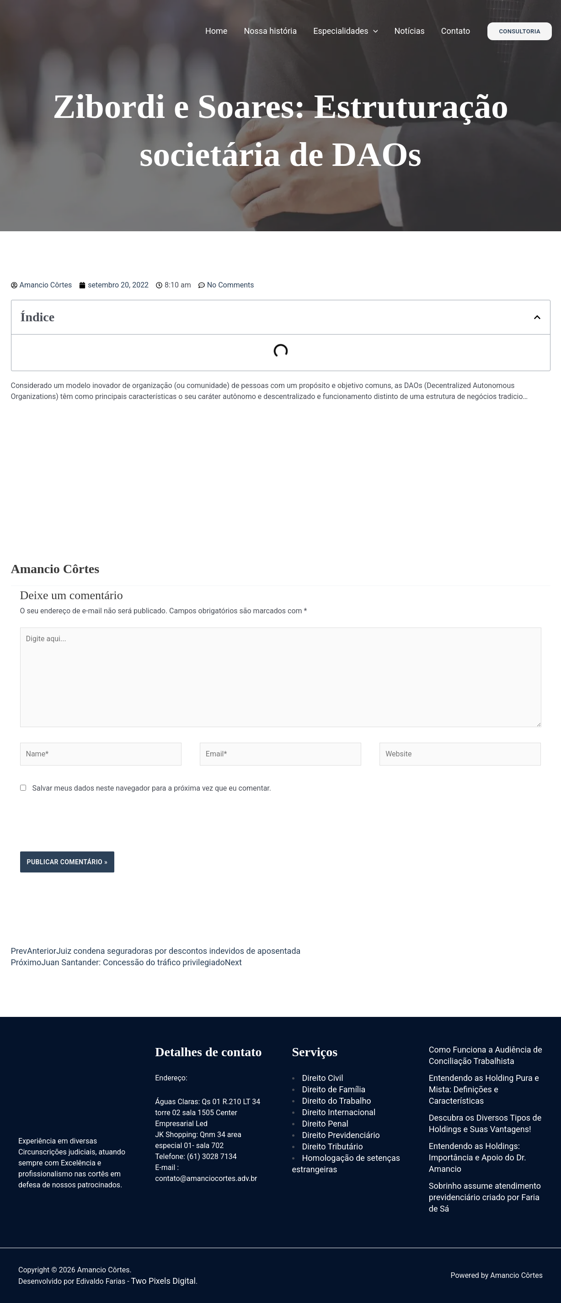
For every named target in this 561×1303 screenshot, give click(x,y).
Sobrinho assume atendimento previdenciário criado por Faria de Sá (485, 1197)
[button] (537, 317)
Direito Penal (325, 1123)
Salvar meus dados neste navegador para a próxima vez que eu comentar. (151, 788)
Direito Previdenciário (341, 1135)
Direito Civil (322, 1078)
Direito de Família (334, 1089)
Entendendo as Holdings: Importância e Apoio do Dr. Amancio (477, 1157)
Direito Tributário (332, 1146)
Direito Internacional (339, 1112)
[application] (373, 31)
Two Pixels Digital (163, 1281)
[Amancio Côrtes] (66, 30)
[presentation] (89, 829)
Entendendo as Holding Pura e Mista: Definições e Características (484, 1089)
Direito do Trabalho (336, 1101)
